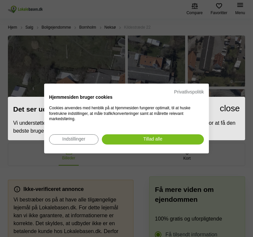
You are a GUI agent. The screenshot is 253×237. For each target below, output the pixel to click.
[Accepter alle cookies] (153, 139)
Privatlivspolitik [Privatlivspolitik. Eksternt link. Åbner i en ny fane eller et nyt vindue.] (189, 92)
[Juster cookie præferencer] (73, 139)
